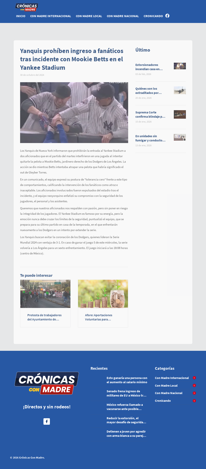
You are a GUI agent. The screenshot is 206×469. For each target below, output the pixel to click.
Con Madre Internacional (50, 16)
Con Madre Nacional (123, 16)
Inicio (20, 16)
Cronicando (153, 16)
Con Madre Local (89, 16)
